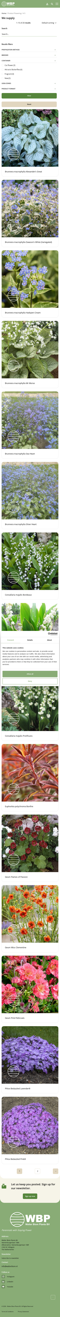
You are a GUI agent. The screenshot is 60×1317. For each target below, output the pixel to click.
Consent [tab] (10, 640)
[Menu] (57, 4)
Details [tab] (30, 640)
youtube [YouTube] (7, 1286)
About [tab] (49, 640)
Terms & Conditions (8, 1312)
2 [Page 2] (37, 1171)
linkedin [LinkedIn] (7, 1281)
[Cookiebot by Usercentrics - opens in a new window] (48, 634)
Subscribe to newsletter (10, 1258)
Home (4, 13)
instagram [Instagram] (8, 1276)
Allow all (30, 674)
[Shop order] (48, 23)
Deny (30, 681)
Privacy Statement (23, 1312)
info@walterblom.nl (10, 1266)
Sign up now (30, 1196)
